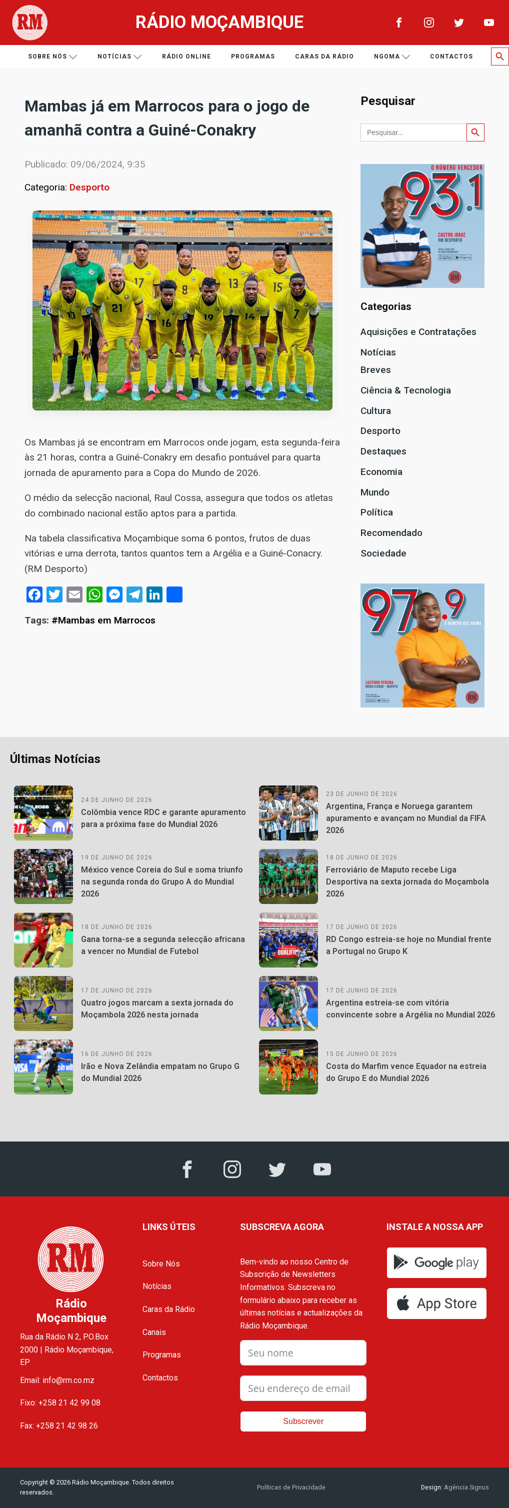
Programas (253, 56)
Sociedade (383, 553)
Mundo (375, 492)
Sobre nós (53, 56)
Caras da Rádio (324, 56)
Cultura (375, 410)
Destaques (383, 451)
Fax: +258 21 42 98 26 (59, 1425)
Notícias (120, 56)
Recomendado (391, 532)
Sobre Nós (161, 1263)
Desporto (90, 187)
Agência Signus (465, 1487)
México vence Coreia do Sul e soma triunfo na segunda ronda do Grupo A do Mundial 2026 (162, 881)
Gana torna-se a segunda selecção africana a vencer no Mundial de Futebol (163, 945)
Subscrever (303, 1421)
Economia (381, 472)
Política (376, 512)
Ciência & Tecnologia (405, 390)
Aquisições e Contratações (418, 332)
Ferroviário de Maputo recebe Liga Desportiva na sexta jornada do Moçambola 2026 (407, 881)
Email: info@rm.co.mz (57, 1380)
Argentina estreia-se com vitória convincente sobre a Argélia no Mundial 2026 (410, 1009)
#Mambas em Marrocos (104, 620)
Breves (375, 370)
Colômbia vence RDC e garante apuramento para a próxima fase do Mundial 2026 (163, 818)
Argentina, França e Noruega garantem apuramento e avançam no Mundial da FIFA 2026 (406, 818)
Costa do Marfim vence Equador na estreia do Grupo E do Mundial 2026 (406, 1072)
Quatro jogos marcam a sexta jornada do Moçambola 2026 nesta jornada (157, 1009)
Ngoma (392, 56)
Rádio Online (186, 56)
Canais (154, 1332)
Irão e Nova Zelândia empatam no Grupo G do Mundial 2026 (160, 1072)
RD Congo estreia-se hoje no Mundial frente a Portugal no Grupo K (409, 945)
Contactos (451, 56)
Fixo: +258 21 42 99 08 (60, 1403)
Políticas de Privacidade (291, 1487)
